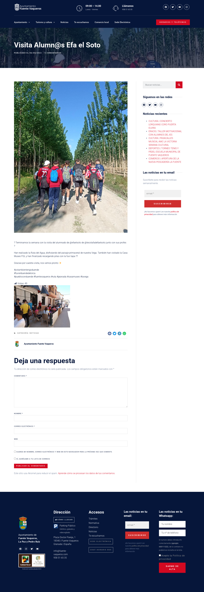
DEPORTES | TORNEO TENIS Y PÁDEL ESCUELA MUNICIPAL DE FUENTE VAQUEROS (164, 152)
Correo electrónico (24, 426)
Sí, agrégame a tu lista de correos (32, 459)
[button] (109, 333)
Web (16, 439)
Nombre (18, 413)
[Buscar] (179, 84)
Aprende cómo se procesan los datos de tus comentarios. (86, 473)
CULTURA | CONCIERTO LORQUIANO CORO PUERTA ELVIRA (162, 124)
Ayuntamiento (22, 22)
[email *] (162, 193)
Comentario (20, 376)
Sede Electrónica (122, 22)
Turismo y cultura (45, 22)
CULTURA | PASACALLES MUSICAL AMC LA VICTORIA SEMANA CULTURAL (163, 141)
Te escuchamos (81, 22)
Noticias (64, 22)
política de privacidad (140, 546)
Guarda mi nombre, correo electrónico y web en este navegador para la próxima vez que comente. (64, 452)
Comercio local (102, 22)
